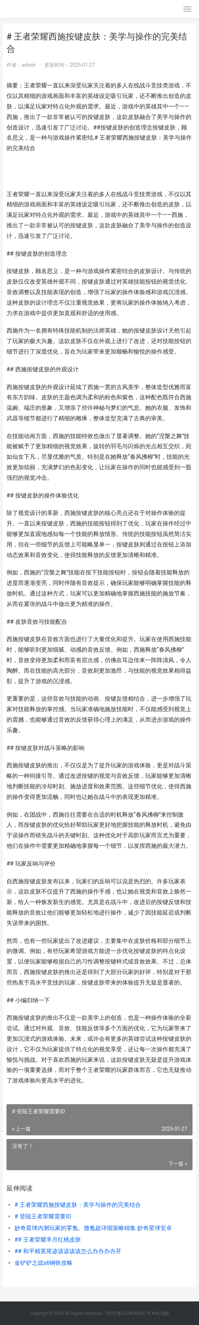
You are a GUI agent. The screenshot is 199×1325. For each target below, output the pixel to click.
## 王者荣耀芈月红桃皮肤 (47, 1239)
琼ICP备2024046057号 (128, 1313)
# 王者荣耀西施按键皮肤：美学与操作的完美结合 (77, 1204)
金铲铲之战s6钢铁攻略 (43, 1262)
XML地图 (160, 1313)
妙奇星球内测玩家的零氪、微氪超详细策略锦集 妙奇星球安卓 (93, 1228)
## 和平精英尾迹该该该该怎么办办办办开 (67, 1251)
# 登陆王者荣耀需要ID (42, 1216)
